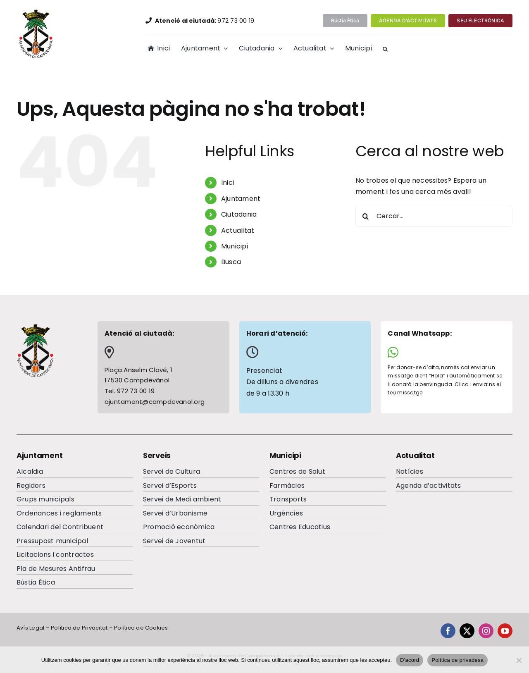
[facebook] (448, 630)
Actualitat (237, 230)
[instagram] (486, 630)
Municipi (234, 246)
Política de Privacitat (79, 628)
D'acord (409, 660)
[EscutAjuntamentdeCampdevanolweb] (36, 11)
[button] (385, 49)
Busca (231, 262)
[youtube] (505, 630)
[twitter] (467, 630)
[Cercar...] (433, 216)
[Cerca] (365, 216)
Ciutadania (239, 214)
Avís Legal (30, 628)
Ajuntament (240, 198)
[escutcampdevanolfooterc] (35, 326)
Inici (227, 182)
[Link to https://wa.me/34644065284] (443, 352)
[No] (519, 660)
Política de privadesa (457, 660)
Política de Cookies (141, 628)
